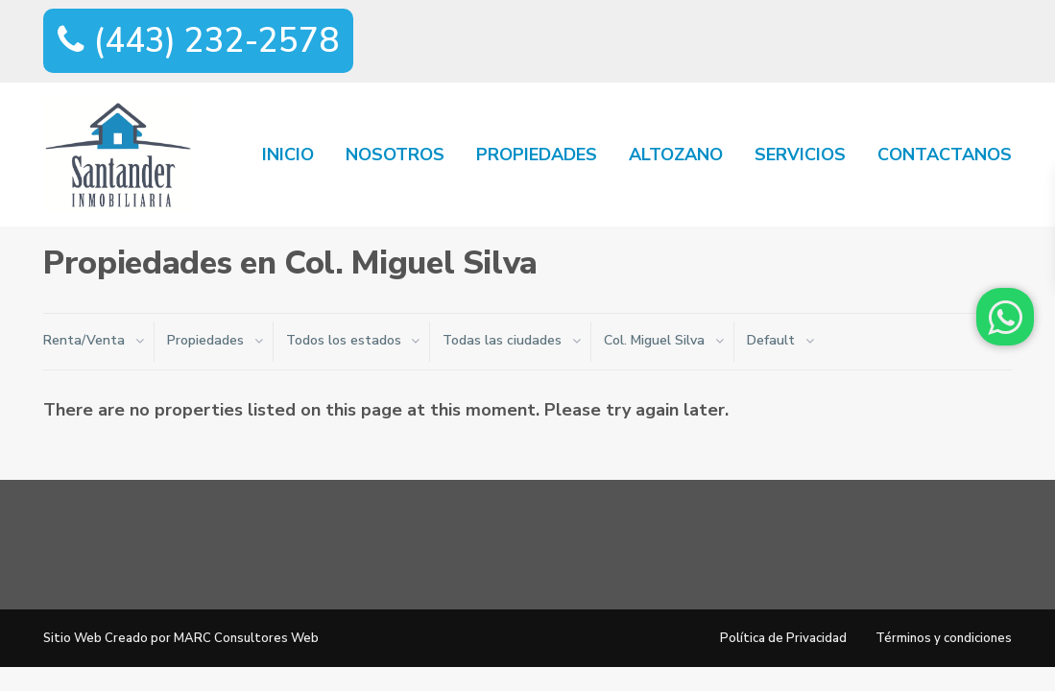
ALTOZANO (676, 154)
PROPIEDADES (536, 154)
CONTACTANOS (944, 154)
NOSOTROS (395, 154)
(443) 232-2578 (198, 40)
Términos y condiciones (943, 638)
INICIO (288, 154)
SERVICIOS (800, 154)
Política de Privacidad (783, 638)
